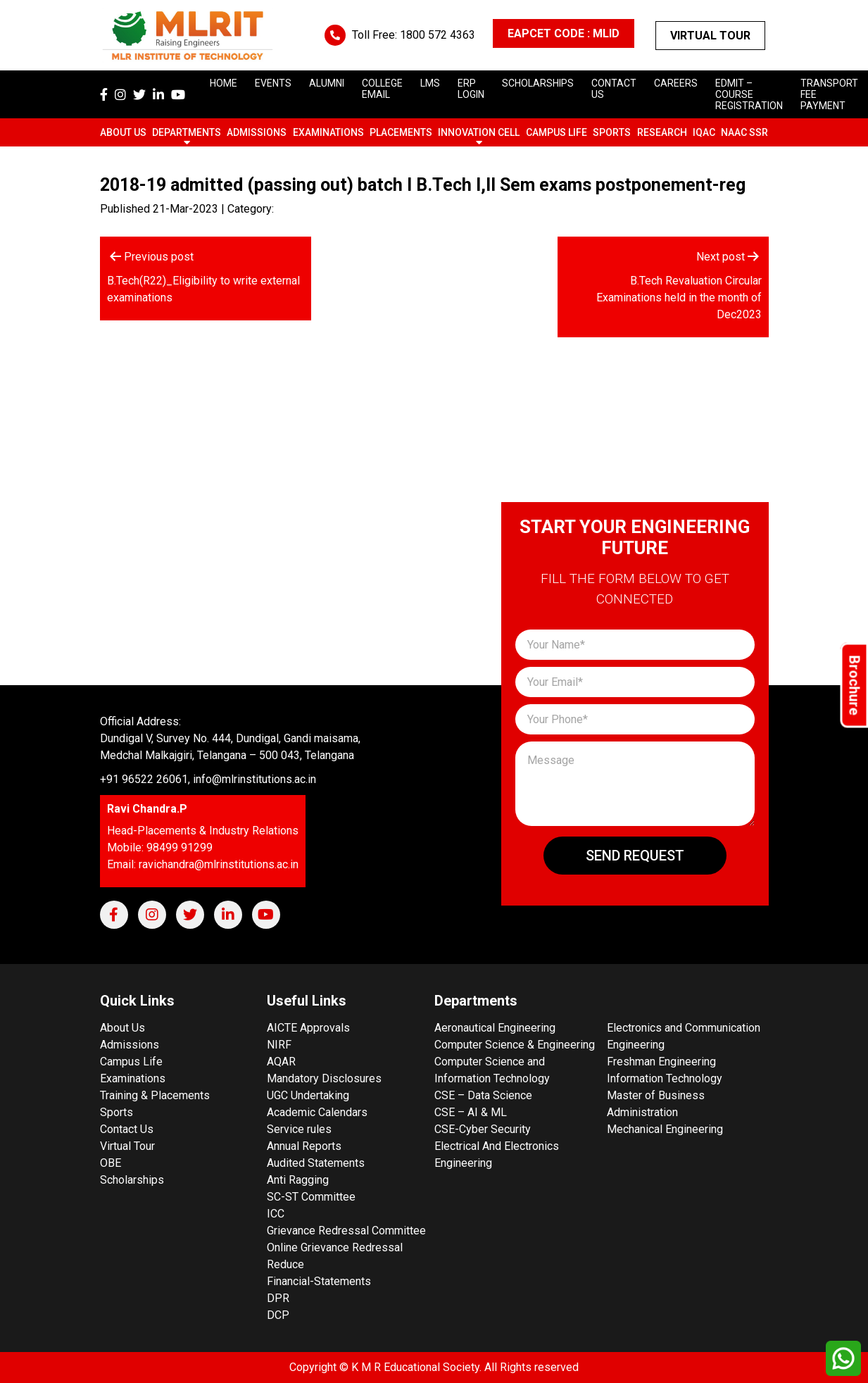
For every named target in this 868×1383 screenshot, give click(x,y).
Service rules (299, 1129)
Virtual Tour (710, 35)
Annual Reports (304, 1146)
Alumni (326, 83)
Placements (401, 132)
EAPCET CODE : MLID (563, 33)
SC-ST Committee (311, 1196)
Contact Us (126, 1129)
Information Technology (664, 1078)
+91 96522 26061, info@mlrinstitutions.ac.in (208, 779)
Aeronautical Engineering (494, 1027)
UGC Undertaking (308, 1095)
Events (273, 83)
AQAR (281, 1061)
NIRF (279, 1044)
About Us (123, 132)
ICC (275, 1213)
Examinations (328, 132)
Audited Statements (316, 1163)
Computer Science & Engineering (514, 1044)
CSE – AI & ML (470, 1112)
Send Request (635, 855)
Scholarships (132, 1180)
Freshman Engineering (661, 1061)
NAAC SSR (744, 132)
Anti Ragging (298, 1180)
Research (662, 132)
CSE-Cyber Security (482, 1129)
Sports (612, 132)
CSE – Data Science (483, 1095)
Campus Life (556, 132)
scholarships (538, 83)
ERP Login (471, 88)
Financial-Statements (319, 1281)
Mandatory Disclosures (324, 1078)
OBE (110, 1163)
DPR (278, 1298)
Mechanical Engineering (665, 1129)
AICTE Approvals (308, 1027)
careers (676, 83)
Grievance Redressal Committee (346, 1230)
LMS (430, 83)
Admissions (257, 132)
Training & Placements (155, 1095)
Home (223, 83)
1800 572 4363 (437, 35)
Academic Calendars (317, 1112)
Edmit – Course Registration (749, 94)
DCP (278, 1315)
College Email (382, 88)
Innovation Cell (479, 132)
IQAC (704, 132)
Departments (186, 132)
